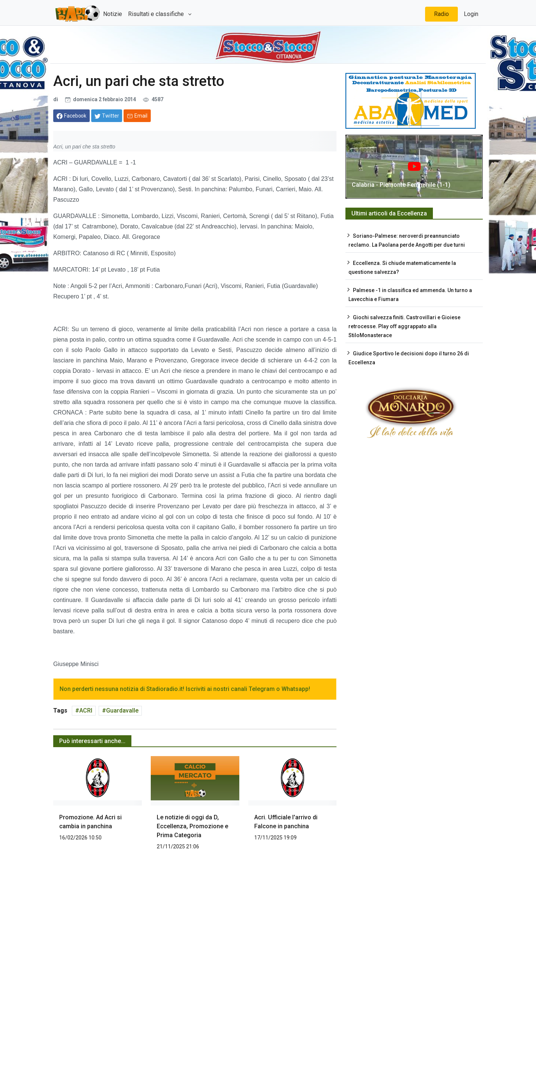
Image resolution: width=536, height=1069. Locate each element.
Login (471, 13)
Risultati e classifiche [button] (156, 13)
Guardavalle (122, 710)
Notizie (112, 13)
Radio (441, 13)
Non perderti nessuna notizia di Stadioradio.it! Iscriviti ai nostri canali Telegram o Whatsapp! (185, 688)
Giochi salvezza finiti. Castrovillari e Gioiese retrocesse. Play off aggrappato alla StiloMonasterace (404, 326)
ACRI (85, 710)
